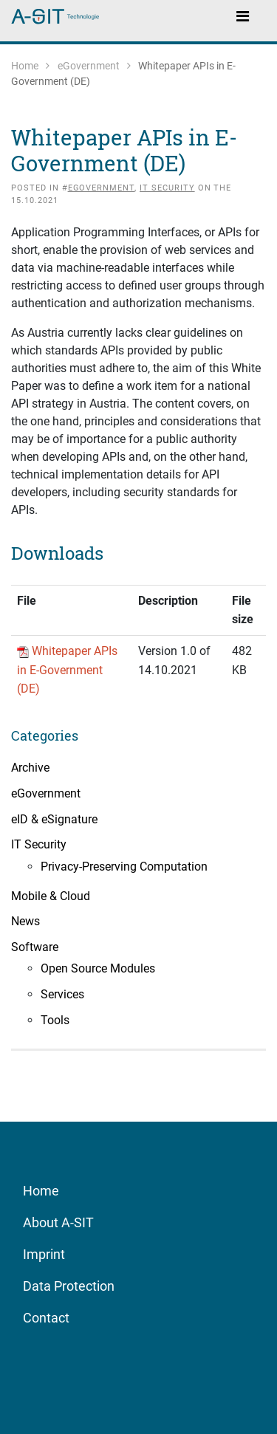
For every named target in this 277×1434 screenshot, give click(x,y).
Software (34, 947)
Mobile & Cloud (50, 896)
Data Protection (68, 1286)
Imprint (44, 1254)
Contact (46, 1317)
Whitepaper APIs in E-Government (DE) (67, 670)
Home (24, 66)
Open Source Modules (98, 968)
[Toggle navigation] (242, 15)
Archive (30, 768)
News (25, 921)
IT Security (167, 188)
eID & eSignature (54, 819)
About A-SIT (58, 1222)
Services (62, 994)
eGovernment (89, 66)
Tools (55, 1020)
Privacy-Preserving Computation (124, 867)
